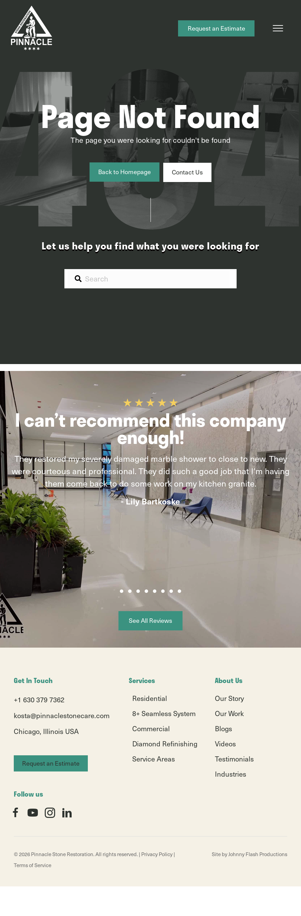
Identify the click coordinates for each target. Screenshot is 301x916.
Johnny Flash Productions (257, 854)
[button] (121, 591)
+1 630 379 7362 (39, 699)
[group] (150, 489)
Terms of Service (32, 865)
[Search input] (149, 278)
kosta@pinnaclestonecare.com (62, 715)
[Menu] (278, 28)
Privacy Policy (157, 854)
